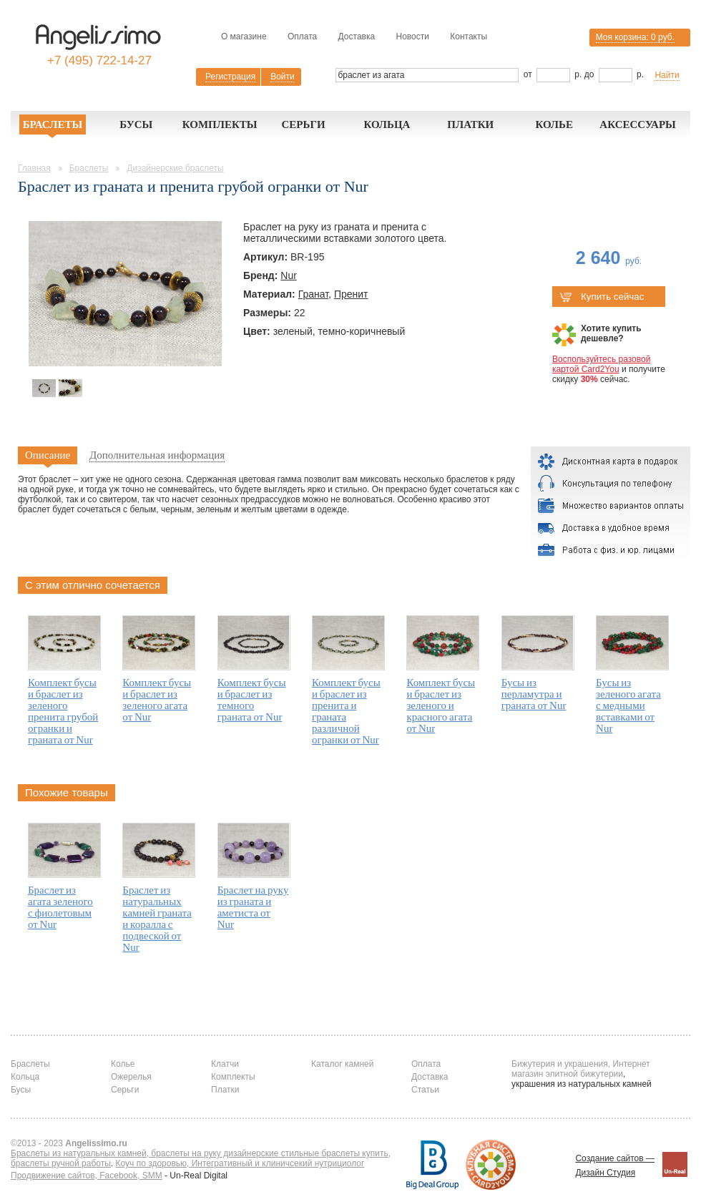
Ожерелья (131, 1077)
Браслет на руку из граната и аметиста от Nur (253, 907)
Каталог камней (342, 1064)
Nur (288, 275)
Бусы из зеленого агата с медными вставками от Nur (628, 705)
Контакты (468, 36)
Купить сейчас (601, 296)
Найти (667, 75)
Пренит (351, 294)
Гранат (313, 294)
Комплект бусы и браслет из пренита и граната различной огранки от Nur (346, 711)
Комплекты (220, 124)
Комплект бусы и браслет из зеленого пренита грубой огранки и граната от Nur (63, 711)
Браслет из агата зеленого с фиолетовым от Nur (60, 907)
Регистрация (230, 77)
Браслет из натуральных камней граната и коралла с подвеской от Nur (157, 918)
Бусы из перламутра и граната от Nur (534, 694)
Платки (470, 124)
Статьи (425, 1090)
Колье (554, 124)
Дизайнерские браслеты (175, 168)
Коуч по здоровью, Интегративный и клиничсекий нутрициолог (240, 1163)
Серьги (303, 124)
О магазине (244, 36)
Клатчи (225, 1064)
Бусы (135, 124)
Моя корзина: (635, 37)
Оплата (302, 36)
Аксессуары (637, 124)
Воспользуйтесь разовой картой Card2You (601, 364)
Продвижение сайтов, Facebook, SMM (86, 1176)
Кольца (386, 124)
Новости (412, 36)
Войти (282, 77)
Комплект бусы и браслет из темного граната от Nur (251, 700)
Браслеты (53, 124)
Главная (34, 168)
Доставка (357, 36)
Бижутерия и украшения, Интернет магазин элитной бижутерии (580, 1069)
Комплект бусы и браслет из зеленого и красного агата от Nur (440, 705)
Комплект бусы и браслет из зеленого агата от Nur (156, 700)
